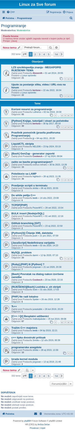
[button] (25, 54)
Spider (36, 299)
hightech (37, 176)
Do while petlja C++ (23, 195)
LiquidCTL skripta (22, 143)
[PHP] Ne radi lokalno (24, 296)
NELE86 (37, 146)
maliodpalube (39, 319)
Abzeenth (38, 73)
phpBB (27, 421)
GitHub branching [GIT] (26, 223)
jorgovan (37, 267)
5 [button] (48, 54)
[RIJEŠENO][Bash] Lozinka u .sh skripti (36, 286)
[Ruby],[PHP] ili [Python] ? (27, 264)
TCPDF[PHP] (19, 205)
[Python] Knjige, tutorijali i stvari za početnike (40, 120)
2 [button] (35, 54)
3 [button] (39, 54)
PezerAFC (38, 208)
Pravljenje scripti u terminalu (29, 185)
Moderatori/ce (23, 30)
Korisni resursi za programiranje (31, 109)
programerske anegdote (26, 347)
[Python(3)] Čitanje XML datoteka (32, 232)
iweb (35, 198)
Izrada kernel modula (24, 359)
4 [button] (44, 54)
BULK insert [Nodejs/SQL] (27, 213)
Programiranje (13, 26)
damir (35, 255)
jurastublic (38, 309)
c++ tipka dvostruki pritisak (28, 337)
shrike (35, 188)
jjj (33, 138)
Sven (35, 289)
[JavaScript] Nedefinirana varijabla (33, 242)
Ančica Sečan (44, 424)
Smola (36, 340)
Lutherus (37, 112)
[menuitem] (11, 12)
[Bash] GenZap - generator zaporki (33, 153)
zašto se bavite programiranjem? (32, 161)
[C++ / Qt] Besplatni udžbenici (30, 316)
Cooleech (38, 156)
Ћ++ (14, 306)
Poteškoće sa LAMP (23, 173)
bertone (37, 90)
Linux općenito (29, 75)
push (35, 235)
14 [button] (56, 54)
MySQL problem (21, 252)
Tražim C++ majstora (24, 327)
